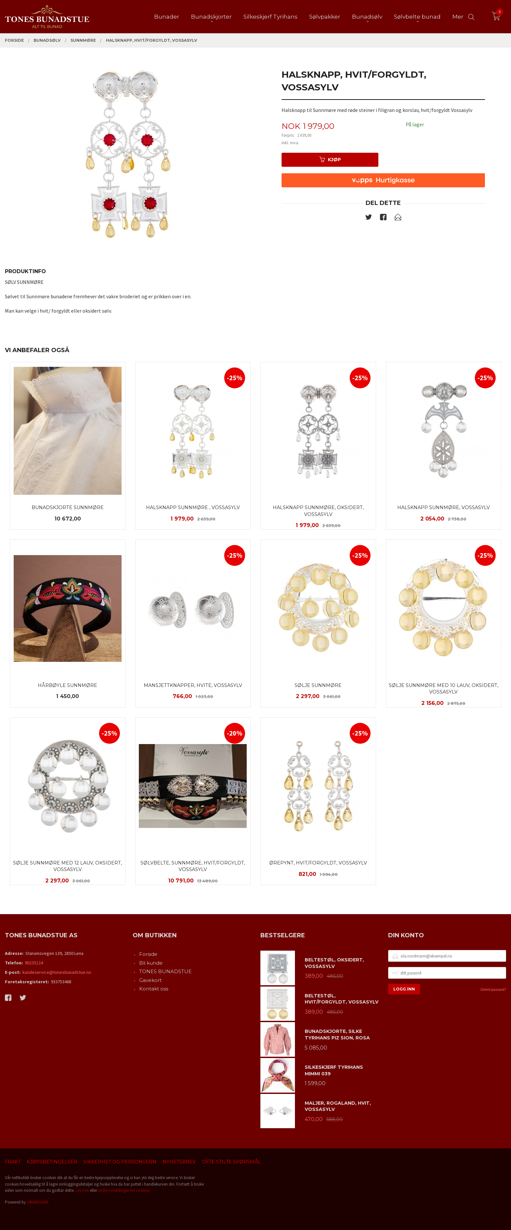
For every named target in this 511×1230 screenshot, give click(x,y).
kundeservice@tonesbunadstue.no (56, 972)
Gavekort (150, 980)
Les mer (82, 1190)
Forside (148, 954)
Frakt (13, 1162)
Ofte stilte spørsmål (231, 1162)
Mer (457, 16)
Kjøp (330, 160)
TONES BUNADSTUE (165, 971)
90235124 (34, 963)
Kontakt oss (153, 989)
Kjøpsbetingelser (52, 1162)
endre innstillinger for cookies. (124, 1190)
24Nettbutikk (38, 1202)
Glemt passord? (493, 989)
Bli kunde (151, 963)
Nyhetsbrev (179, 1162)
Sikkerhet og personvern (119, 1162)
